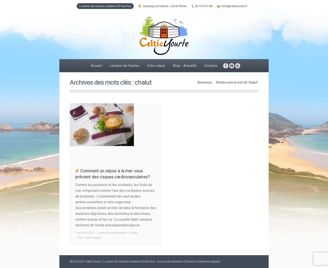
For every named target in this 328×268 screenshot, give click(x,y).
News (134, 232)
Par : (90, 237)
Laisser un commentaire (112, 232)
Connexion (190, 261)
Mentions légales (209, 261)
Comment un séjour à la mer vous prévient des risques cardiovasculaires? (112, 173)
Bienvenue (205, 82)
